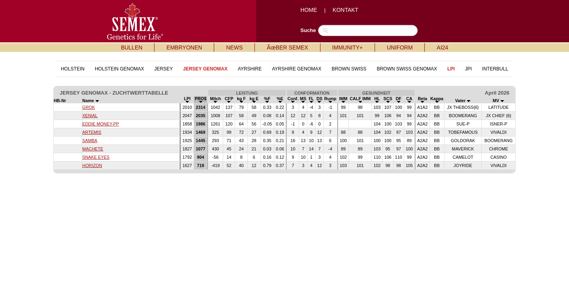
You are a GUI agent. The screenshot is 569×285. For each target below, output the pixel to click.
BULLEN (131, 47)
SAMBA (89, 140)
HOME (308, 10)
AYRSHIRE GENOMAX (296, 69)
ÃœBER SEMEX (287, 47)
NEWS (234, 47)
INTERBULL (495, 69)
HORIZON (92, 165)
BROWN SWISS (349, 69)
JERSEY (163, 69)
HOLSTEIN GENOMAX (119, 69)
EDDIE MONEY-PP (100, 124)
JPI (468, 69)
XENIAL (90, 115)
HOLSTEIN (73, 69)
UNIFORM (400, 47)
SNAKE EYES (95, 157)
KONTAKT (345, 10)
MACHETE (92, 148)
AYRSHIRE (250, 69)
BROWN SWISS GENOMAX (407, 69)
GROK (88, 107)
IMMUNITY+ (347, 47)
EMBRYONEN (184, 47)
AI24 (442, 47)
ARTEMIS (91, 132)
